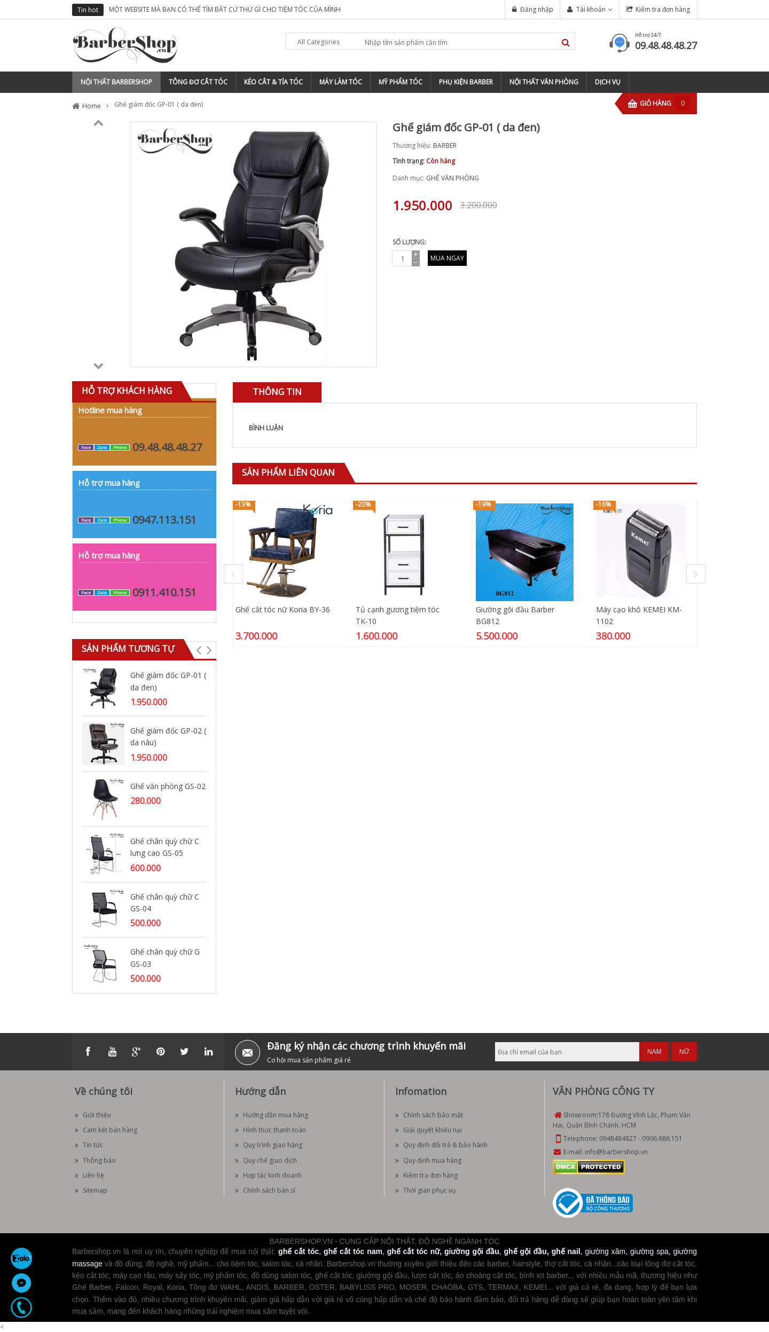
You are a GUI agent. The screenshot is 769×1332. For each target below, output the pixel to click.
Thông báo (95, 1160)
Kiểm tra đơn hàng (662, 9)
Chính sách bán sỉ (265, 1190)
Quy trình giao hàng (268, 1144)
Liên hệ (89, 1175)
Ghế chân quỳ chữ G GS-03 (165, 957)
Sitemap (91, 1190)
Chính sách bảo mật (429, 1115)
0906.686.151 (662, 1138)
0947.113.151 (164, 520)
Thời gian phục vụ (425, 1190)
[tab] (277, 392)
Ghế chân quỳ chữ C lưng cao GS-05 (164, 847)
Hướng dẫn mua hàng (271, 1115)
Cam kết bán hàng (106, 1129)
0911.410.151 (164, 592)
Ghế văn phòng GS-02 (168, 786)
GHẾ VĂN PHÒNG (452, 178)
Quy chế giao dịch (266, 1160)
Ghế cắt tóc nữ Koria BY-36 (283, 609)
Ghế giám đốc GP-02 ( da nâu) (168, 736)
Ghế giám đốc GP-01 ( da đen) (168, 681)
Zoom (364, 355)
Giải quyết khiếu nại (428, 1129)
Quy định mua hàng (428, 1160)
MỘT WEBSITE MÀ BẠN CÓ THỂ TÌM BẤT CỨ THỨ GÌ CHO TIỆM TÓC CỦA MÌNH (225, 9)
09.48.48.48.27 (666, 45)
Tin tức (89, 1144)
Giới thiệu (93, 1115)
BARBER (445, 145)
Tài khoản (591, 9)
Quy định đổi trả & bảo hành (441, 1144)
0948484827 (618, 1138)
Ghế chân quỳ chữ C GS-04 (164, 902)
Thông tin (277, 392)
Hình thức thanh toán (270, 1129)
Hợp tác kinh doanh (268, 1175)
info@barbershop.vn (616, 1151)
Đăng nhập (536, 9)
